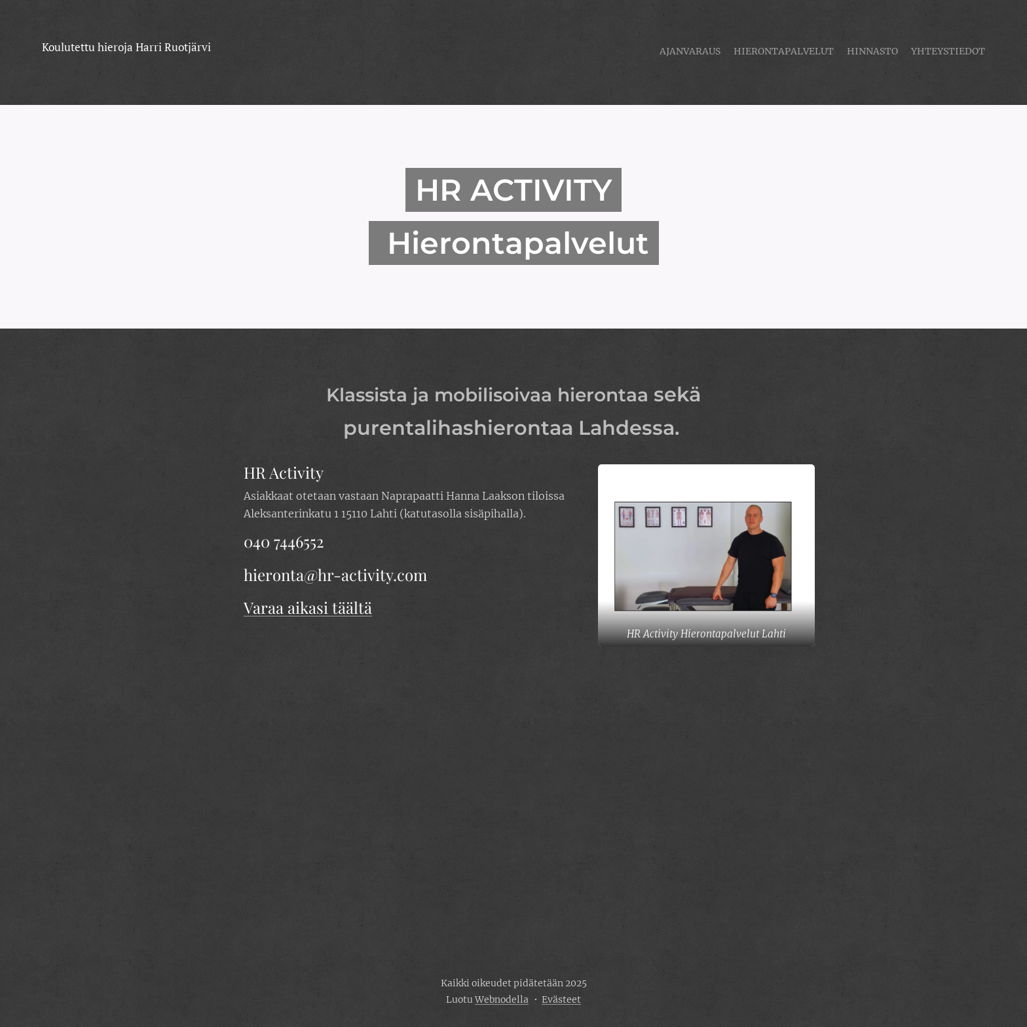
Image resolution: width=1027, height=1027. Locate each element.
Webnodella (502, 999)
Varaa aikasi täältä (308, 607)
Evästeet (561, 999)
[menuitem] (947, 52)
